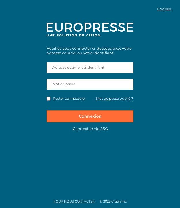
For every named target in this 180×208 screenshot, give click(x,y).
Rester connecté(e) (69, 98)
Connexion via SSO (90, 128)
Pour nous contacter (74, 201)
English (164, 9)
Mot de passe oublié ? (114, 98)
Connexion (90, 116)
